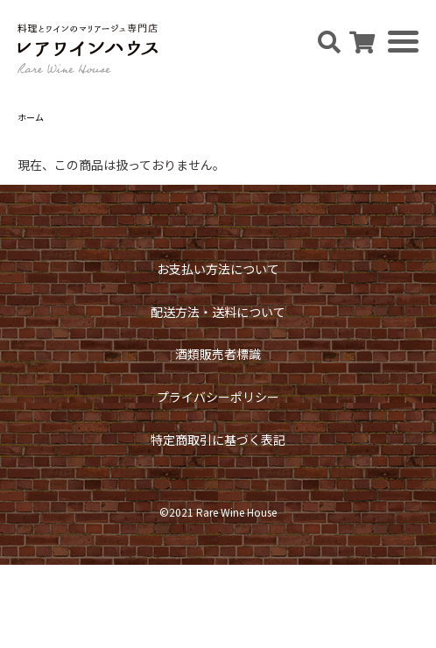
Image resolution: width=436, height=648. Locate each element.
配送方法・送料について (218, 311)
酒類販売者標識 (218, 354)
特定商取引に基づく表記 (218, 439)
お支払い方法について (218, 269)
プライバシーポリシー (218, 396)
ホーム (31, 116)
